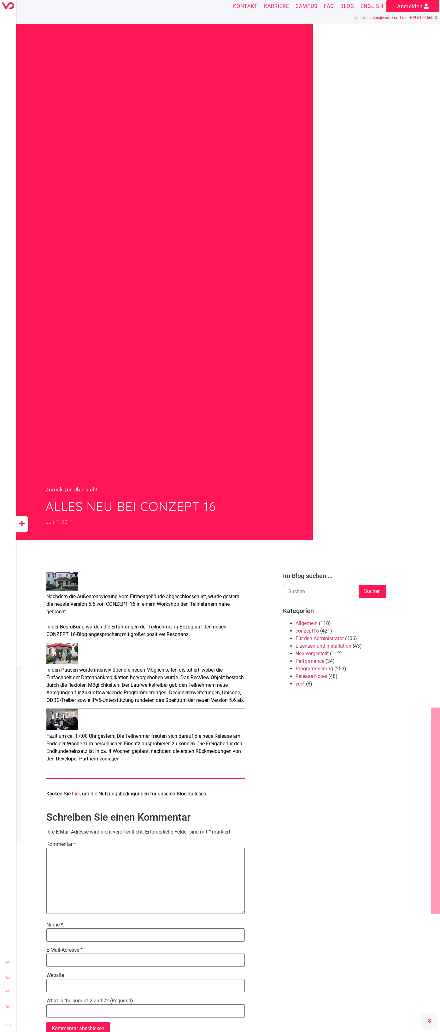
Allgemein (307, 623)
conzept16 (307, 631)
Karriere (276, 6)
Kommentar (61, 844)
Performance (310, 661)
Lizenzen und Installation (323, 646)
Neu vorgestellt (312, 653)
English (372, 6)
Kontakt (245, 6)
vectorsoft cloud (8, 1006)
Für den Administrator (320, 638)
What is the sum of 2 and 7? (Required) (89, 1000)
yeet (8, 991)
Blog (347, 6)
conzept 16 (8, 977)
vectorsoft (8, 962)
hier (76, 794)
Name (54, 924)
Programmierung (314, 669)
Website (55, 975)
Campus (307, 6)
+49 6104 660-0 (423, 17)
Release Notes (311, 676)
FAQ (329, 6)
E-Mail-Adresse (64, 950)
